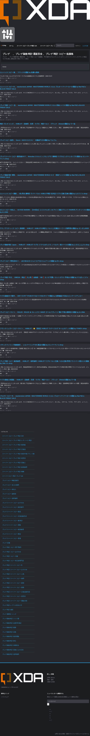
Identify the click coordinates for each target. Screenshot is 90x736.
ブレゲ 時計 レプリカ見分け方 (12, 605)
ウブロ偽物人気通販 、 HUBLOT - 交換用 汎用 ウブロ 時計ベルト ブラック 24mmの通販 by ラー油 (38, 380)
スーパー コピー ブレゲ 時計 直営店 (14, 458)
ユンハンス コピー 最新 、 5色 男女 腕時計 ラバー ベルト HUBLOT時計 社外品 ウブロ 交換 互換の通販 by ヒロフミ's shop (43, 194)
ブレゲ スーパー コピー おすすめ (13, 503)
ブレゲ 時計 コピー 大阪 (10, 556)
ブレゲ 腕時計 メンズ (9, 614)
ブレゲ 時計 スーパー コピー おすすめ (14, 569)
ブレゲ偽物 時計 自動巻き (10, 645)
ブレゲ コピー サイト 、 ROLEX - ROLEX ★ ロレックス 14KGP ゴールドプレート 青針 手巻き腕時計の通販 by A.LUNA (42, 312)
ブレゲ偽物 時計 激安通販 (10, 636)
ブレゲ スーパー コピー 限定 (11, 534)
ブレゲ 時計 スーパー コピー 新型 (13, 583)
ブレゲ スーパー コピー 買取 (11, 525)
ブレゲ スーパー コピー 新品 (11, 511)
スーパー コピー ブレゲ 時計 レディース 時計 (17, 440)
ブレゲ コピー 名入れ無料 (10, 485)
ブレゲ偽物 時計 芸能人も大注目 (13, 650)
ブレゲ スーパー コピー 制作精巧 (13, 507)
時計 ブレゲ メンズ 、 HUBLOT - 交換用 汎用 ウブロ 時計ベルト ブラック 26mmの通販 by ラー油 (37, 124)
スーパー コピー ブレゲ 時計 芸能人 (14, 462)
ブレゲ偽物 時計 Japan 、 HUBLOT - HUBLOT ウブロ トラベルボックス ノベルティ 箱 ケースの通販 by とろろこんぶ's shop (44, 245)
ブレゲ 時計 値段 (7, 609)
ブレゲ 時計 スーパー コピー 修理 (13, 578)
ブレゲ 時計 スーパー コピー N (12, 565)
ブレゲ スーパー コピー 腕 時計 (12, 520)
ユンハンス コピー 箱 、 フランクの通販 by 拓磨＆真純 (19, 72)
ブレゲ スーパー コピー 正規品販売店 (14, 516)
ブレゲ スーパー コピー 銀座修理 (13, 529)
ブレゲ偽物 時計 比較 (9, 632)
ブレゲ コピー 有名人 (9, 489)
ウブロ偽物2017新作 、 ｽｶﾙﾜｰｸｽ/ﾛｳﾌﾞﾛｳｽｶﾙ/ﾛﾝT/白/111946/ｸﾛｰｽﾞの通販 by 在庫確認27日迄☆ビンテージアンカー (41, 296)
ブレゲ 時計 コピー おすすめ (11, 552)
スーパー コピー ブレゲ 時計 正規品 (14, 449)
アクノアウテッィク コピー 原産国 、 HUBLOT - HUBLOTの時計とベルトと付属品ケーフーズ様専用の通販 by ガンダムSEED (44, 228)
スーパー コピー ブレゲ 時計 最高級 (14, 445)
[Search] (65, 45)
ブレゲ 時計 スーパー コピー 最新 (13, 587)
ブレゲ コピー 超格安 (9, 494)
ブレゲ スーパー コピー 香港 (11, 538)
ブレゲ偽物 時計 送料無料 (10, 654)
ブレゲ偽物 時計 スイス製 (10, 618)
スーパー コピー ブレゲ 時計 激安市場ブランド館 (18, 454)
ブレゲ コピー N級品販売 (10, 480)
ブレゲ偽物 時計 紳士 (9, 641)
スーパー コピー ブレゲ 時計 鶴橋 (13, 471)
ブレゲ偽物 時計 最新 (9, 627)
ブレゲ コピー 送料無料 (10, 498)
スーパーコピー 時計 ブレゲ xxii (12, 476)
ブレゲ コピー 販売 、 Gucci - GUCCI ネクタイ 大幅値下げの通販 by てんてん (28, 140)
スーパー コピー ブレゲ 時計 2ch (13, 436)
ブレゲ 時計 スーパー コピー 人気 (13, 574)
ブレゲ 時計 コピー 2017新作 (11, 547)
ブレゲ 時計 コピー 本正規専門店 (13, 560)
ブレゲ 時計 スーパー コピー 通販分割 (14, 601)
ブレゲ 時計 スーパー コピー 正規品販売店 (16, 592)
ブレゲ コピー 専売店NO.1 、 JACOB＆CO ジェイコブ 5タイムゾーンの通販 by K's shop (32, 261)
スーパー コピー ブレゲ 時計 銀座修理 (14, 467)
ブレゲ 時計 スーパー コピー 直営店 (14, 596)
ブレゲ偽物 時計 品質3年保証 (11, 623)
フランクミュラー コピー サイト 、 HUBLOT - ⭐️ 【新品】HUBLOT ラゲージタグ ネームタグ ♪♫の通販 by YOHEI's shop (43, 328)
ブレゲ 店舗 (6, 543)
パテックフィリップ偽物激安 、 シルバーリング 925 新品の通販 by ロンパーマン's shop (31, 345)
